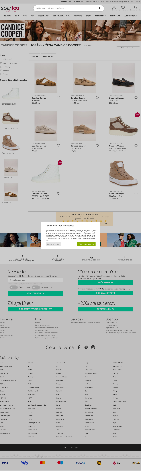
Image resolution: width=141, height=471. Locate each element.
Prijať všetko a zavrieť (86, 244)
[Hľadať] (100, 8)
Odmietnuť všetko (53, 244)
